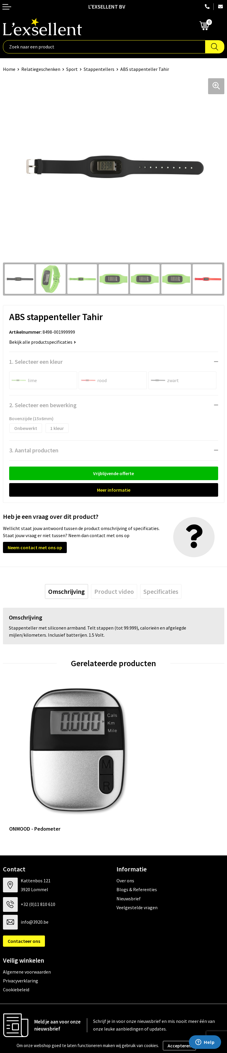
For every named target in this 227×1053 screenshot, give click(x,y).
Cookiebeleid (16, 952)
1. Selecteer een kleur (36, 361)
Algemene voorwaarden (27, 934)
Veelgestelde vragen (137, 870)
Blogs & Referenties (136, 852)
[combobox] (104, 46)
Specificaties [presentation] (160, 591)
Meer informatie (113, 490)
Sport (72, 69)
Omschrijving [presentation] (66, 591)
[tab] (66, 591)
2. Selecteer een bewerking (43, 405)
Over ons (125, 843)
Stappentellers (99, 69)
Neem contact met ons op (35, 547)
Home (9, 69)
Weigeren (204, 1045)
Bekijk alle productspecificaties (42, 342)
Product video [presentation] (114, 591)
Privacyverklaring (20, 943)
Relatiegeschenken (40, 69)
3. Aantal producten (34, 450)
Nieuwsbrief (128, 861)
